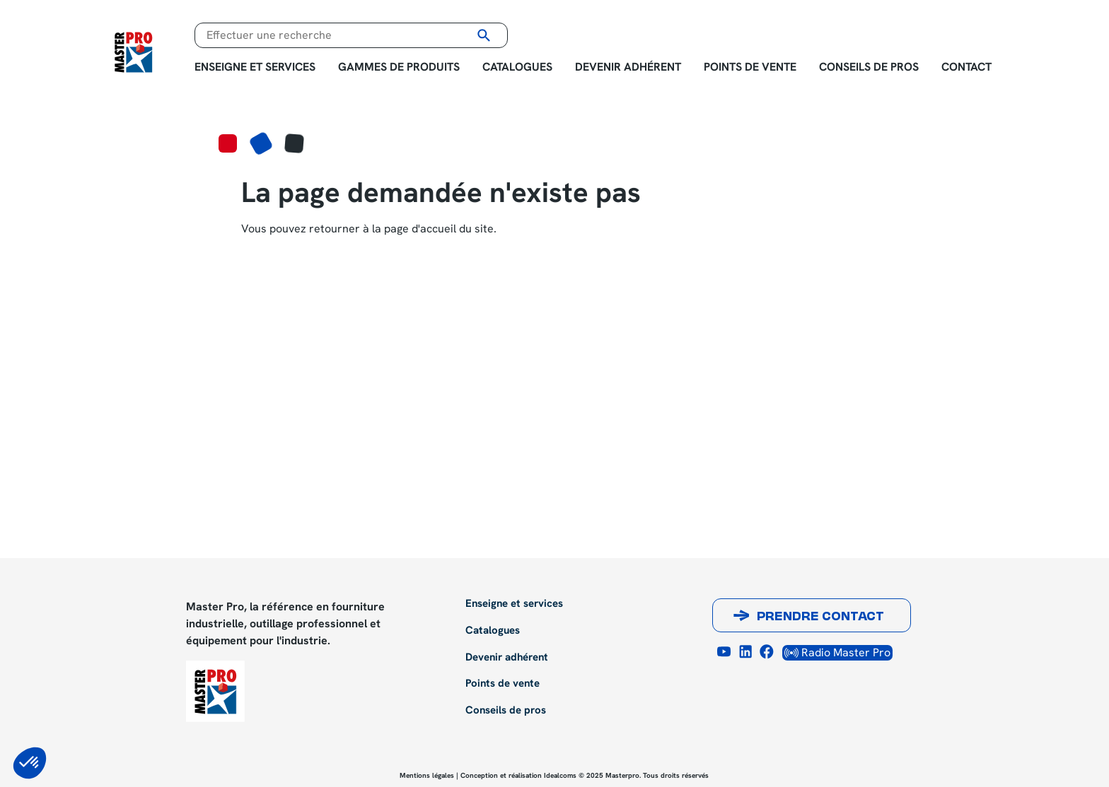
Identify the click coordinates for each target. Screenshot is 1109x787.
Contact (966, 66)
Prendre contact (820, 617)
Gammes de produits (399, 66)
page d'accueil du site (439, 228)
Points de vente (750, 66)
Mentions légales (427, 775)
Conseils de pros (869, 66)
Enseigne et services (254, 66)
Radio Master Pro (837, 652)
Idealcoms (560, 775)
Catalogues (517, 66)
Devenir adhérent (628, 66)
